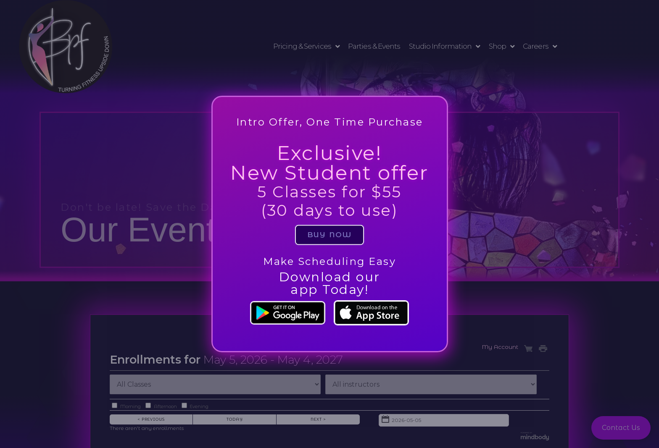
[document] (329, 224)
